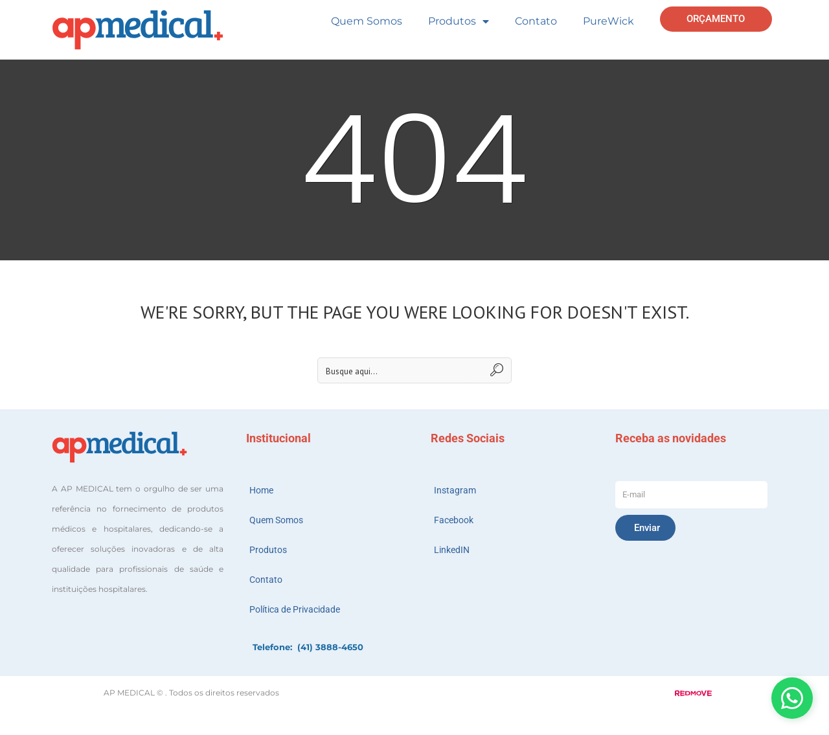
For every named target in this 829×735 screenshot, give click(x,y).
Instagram (455, 490)
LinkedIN (452, 550)
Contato (536, 21)
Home (261, 490)
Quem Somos (366, 21)
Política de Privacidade (294, 609)
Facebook (453, 520)
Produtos (458, 21)
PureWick (608, 21)
